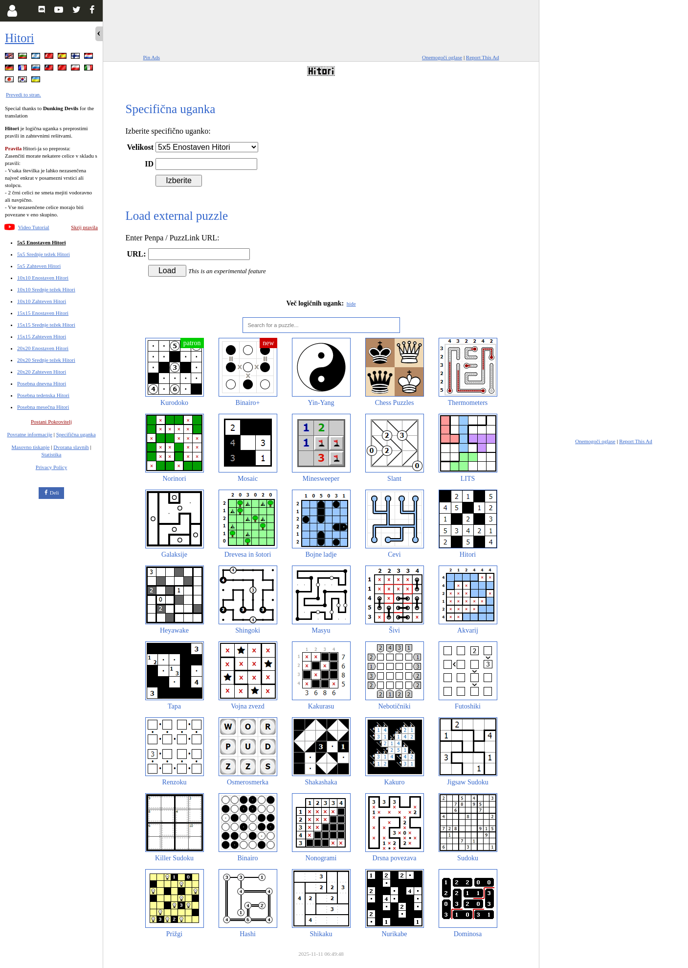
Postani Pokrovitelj (51, 422)
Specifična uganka (76, 434)
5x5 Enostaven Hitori (41, 242)
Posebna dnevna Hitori (41, 383)
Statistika (52, 454)
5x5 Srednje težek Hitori (43, 254)
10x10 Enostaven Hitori (42, 278)
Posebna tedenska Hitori (43, 395)
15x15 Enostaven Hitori (42, 313)
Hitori (19, 38)
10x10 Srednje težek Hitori (46, 289)
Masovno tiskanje (31, 447)
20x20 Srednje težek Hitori (46, 360)
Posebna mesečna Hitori (43, 407)
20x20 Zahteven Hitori (41, 372)
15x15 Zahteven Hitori (41, 336)
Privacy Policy (51, 467)
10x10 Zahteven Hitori (41, 301)
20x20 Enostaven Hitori (42, 348)
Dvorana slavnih (71, 447)
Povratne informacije (29, 434)
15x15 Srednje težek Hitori (46, 325)
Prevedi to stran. (23, 94)
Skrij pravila (84, 227)
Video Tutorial (33, 227)
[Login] (12, 11)
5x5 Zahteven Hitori (39, 266)
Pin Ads (151, 57)
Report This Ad (482, 57)
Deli (54, 493)
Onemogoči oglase (442, 57)
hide (351, 304)
